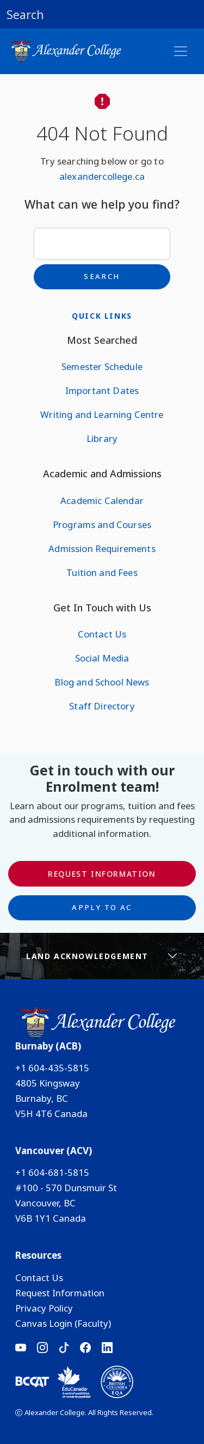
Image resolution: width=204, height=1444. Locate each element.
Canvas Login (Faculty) (63, 1323)
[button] (102, 14)
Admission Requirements (102, 548)
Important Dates (102, 390)
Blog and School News (101, 682)
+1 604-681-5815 (52, 1172)
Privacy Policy (44, 1308)
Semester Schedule (102, 366)
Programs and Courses (102, 524)
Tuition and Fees (102, 572)
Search (102, 276)
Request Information (102, 874)
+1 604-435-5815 (52, 1067)
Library (102, 438)
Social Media (102, 658)
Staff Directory (101, 706)
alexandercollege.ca (102, 176)
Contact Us (102, 634)
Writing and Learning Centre (101, 414)
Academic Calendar (102, 500)
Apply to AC (102, 907)
